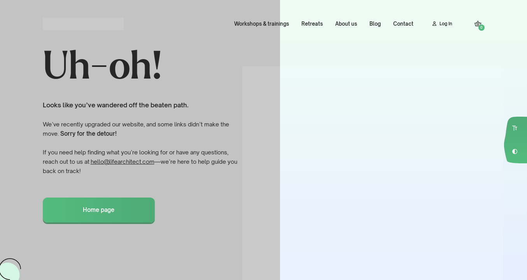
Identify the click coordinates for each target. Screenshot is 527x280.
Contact (403, 24)
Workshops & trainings (261, 24)
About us (346, 24)
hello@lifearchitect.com (122, 161)
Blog (375, 24)
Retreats (312, 24)
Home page (98, 209)
